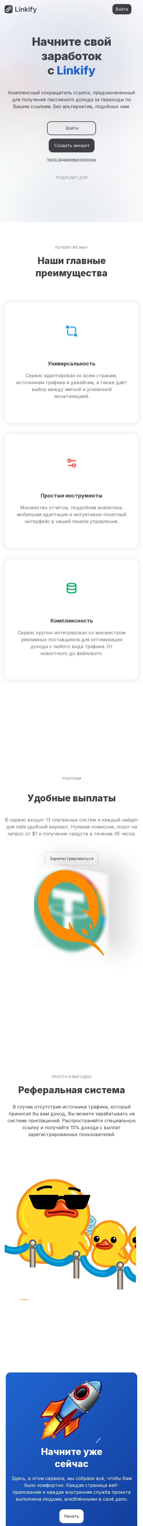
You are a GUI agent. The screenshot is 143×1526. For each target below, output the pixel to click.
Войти (121, 9)
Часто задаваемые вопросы (71, 159)
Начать (71, 1516)
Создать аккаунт (72, 145)
